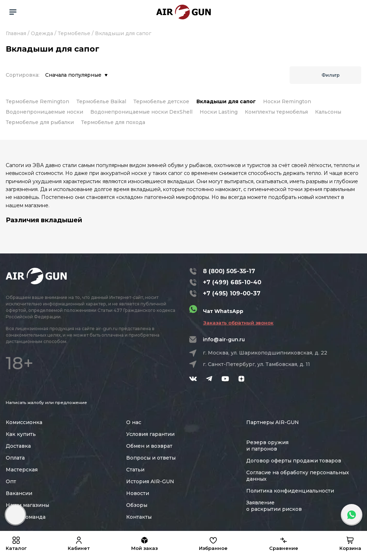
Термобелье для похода (113, 122)
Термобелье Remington (37, 101)
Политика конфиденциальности (290, 491)
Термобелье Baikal (101, 101)
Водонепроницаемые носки (44, 112)
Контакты (139, 517)
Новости (137, 493)
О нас (133, 422)
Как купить (21, 434)
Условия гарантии (150, 434)
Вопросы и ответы (151, 458)
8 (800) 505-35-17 (229, 271)
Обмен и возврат (149, 446)
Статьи (135, 469)
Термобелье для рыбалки (40, 122)
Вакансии (19, 493)
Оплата (15, 458)
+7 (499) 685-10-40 (232, 282)
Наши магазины (27, 505)
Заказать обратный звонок (238, 322)
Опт (11, 481)
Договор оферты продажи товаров (293, 460)
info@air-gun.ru (224, 339)
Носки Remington (287, 101)
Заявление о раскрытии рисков (274, 505)
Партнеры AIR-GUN (272, 422)
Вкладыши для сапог (226, 101)
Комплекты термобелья (276, 112)
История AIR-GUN (150, 481)
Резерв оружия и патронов (267, 445)
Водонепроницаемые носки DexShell (141, 112)
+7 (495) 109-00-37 (232, 293)
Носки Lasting (219, 112)
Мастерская (22, 469)
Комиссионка (24, 422)
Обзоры (136, 505)
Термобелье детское (161, 101)
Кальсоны (328, 112)
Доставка (18, 446)
